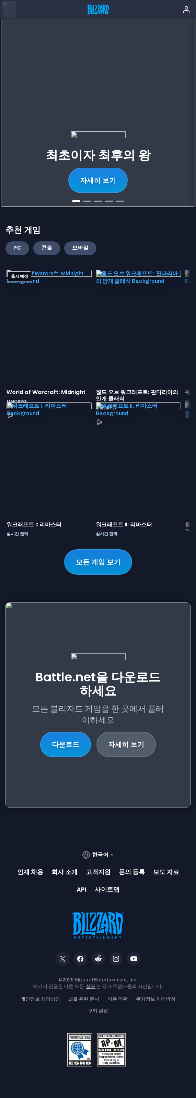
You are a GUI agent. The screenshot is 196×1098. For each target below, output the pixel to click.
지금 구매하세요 (98, 180)
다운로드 (65, 744)
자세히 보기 (126, 744)
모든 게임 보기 (98, 562)
